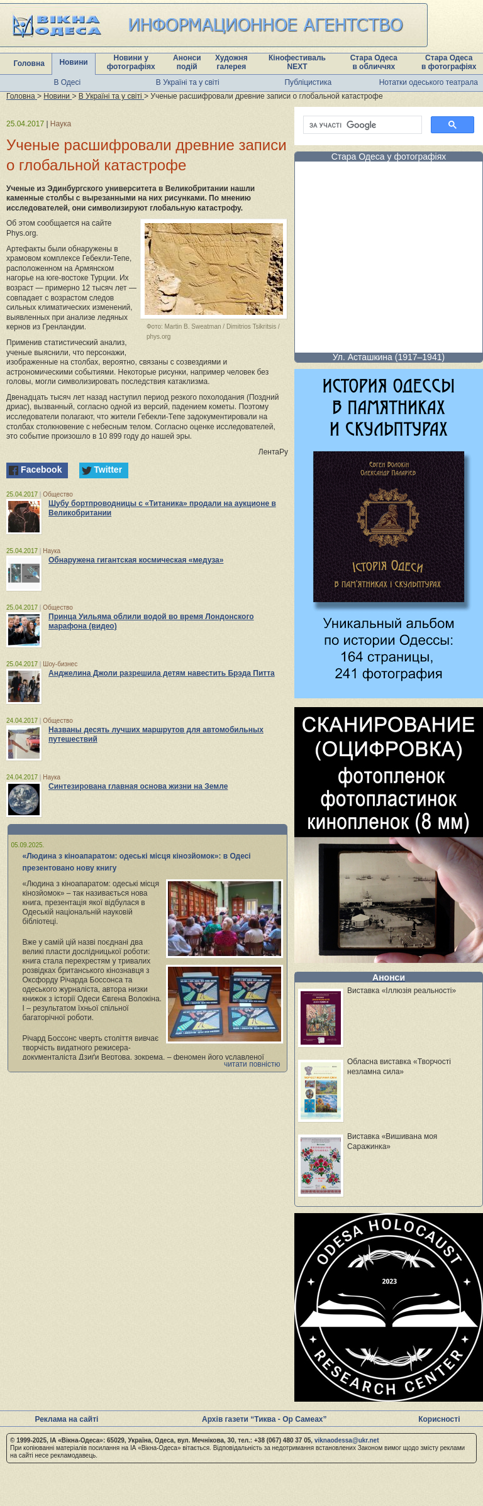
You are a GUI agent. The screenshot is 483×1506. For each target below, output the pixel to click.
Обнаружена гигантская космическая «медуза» (135, 560)
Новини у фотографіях (131, 62)
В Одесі (66, 82)
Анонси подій (187, 62)
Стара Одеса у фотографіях (389, 156)
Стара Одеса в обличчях (373, 62)
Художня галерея (231, 62)
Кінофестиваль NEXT (297, 62)
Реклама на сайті (66, 1419)
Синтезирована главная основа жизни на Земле (138, 786)
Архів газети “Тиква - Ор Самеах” (264, 1419)
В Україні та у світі (187, 82)
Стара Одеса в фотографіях (449, 62)
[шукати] (361, 125)
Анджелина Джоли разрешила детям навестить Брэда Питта (161, 673)
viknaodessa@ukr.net (346, 1440)
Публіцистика (307, 82)
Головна (29, 63)
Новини (73, 62)
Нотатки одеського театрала (428, 82)
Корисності (439, 1419)
